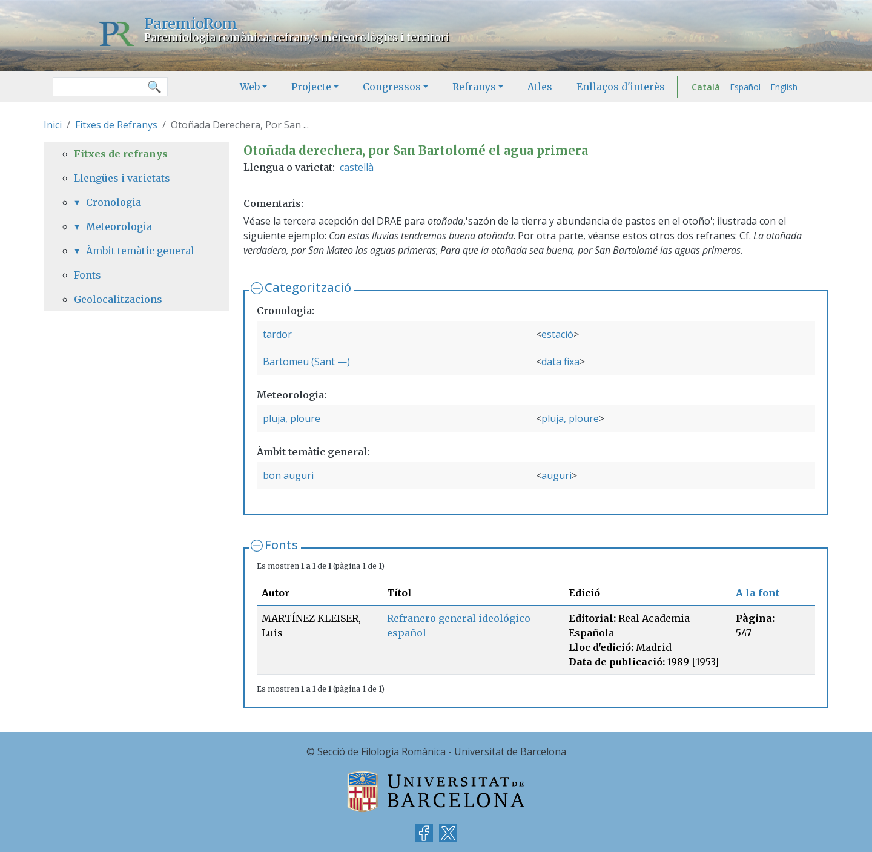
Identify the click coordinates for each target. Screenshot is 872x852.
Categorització (308, 287)
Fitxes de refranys (121, 154)
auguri (556, 475)
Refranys (474, 87)
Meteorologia (119, 226)
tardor (277, 334)
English (784, 87)
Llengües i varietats (122, 178)
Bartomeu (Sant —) (306, 361)
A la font (757, 593)
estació (557, 334)
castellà (357, 167)
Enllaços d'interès (620, 87)
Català (706, 87)
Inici (53, 124)
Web (250, 87)
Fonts (281, 545)
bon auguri (288, 475)
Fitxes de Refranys (116, 124)
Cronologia (113, 202)
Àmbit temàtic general (140, 251)
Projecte (311, 87)
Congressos (392, 87)
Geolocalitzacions (118, 299)
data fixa (560, 361)
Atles (539, 87)
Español (745, 87)
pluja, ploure (291, 418)
